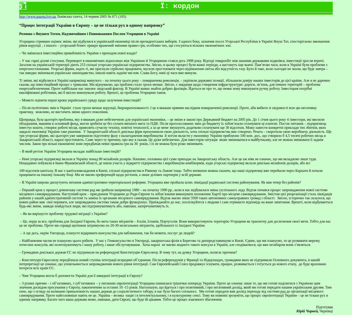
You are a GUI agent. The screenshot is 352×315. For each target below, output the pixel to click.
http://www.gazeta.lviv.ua (37, 16)
